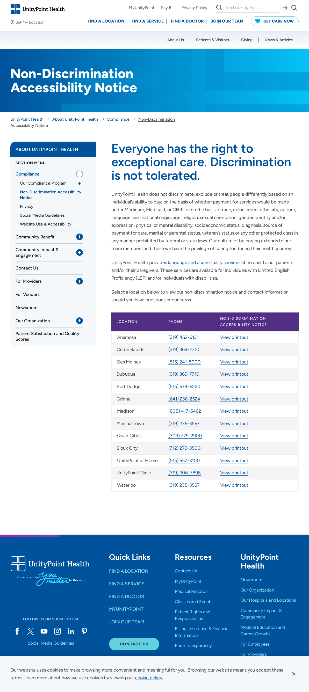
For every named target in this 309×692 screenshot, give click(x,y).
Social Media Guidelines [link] (42, 215)
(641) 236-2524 (184, 399)
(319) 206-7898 (184, 473)
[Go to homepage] (37, 9)
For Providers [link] (29, 281)
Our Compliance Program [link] (43, 183)
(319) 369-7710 (183, 349)
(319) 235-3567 (184, 423)
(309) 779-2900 (185, 436)
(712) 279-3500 (184, 448)
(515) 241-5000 (184, 362)
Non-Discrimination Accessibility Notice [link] (50, 195)
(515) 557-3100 (184, 460)
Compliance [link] (27, 174)
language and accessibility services (204, 262)
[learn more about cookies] (149, 678)
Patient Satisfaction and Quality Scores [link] (47, 336)
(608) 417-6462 (184, 411)
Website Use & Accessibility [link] (45, 224)
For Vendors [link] (28, 294)
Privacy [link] (26, 206)
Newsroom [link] (27, 307)
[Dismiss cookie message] (294, 674)
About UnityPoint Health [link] (47, 149)
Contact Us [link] (27, 268)
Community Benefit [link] (35, 236)
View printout (234, 337)
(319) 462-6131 (183, 337)
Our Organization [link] (33, 320)
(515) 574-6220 (184, 386)
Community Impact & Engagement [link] (37, 252)
